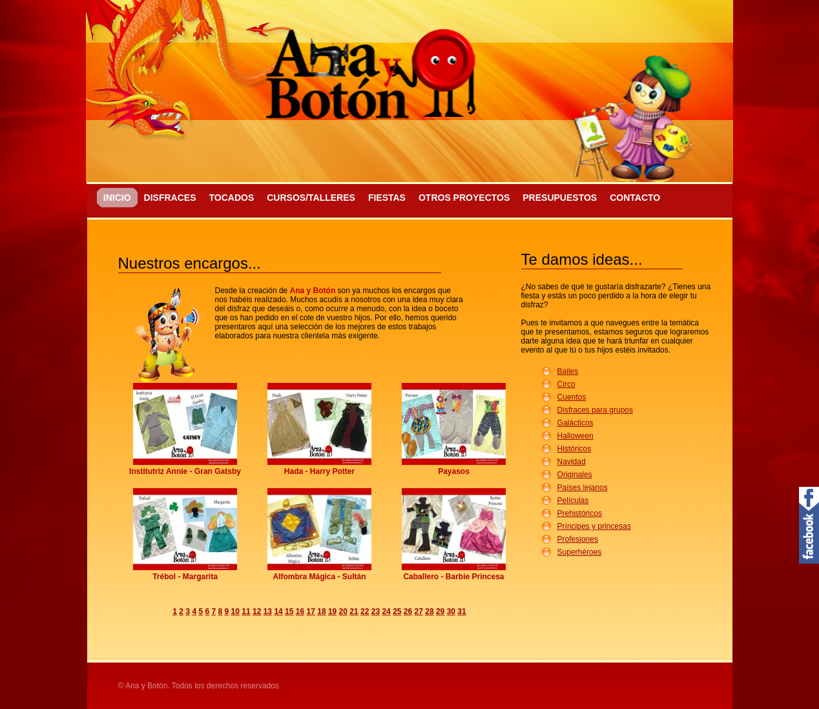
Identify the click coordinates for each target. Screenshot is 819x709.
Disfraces (170, 197)
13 (268, 611)
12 (257, 611)
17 (311, 611)
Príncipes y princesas (594, 526)
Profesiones (577, 539)
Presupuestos (560, 197)
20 (343, 611)
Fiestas (387, 197)
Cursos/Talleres (311, 197)
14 (278, 611)
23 (375, 611)
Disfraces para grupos (595, 410)
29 (440, 611)
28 (429, 611)
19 (332, 611)
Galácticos (575, 422)
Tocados (231, 197)
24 (386, 611)
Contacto (635, 197)
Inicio (117, 197)
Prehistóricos (579, 513)
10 (235, 611)
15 (289, 611)
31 (461, 611)
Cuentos (571, 397)
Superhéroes (579, 552)
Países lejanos (582, 487)
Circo (566, 384)
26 (408, 611)
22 (364, 611)
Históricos (574, 448)
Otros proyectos (464, 197)
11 (246, 611)
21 (353, 611)
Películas (573, 500)
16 (300, 611)
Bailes (568, 371)
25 (397, 611)
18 (321, 611)
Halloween (575, 435)
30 (451, 611)
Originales (574, 474)
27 (419, 611)
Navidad (571, 461)
